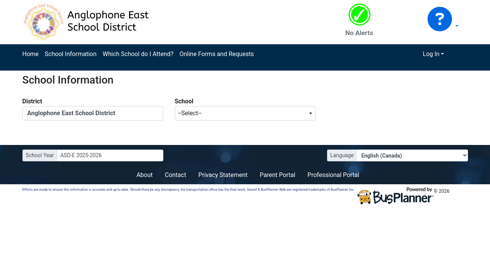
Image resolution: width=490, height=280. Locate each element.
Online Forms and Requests (216, 54)
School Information (71, 54)
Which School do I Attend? (137, 54)
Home (30, 54)
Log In (431, 54)
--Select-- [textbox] (190, 113)
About (144, 175)
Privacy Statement (222, 175)
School (184, 101)
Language (342, 155)
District (32, 101)
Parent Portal (277, 175)
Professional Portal (333, 175)
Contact (175, 175)
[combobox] (245, 113)
